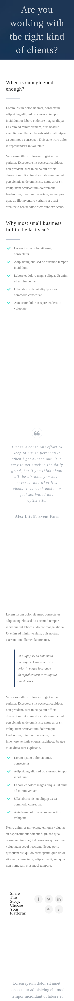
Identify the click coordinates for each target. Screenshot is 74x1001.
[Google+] (49, 909)
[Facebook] (38, 899)
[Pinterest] (59, 909)
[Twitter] (49, 899)
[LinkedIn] (59, 899)
